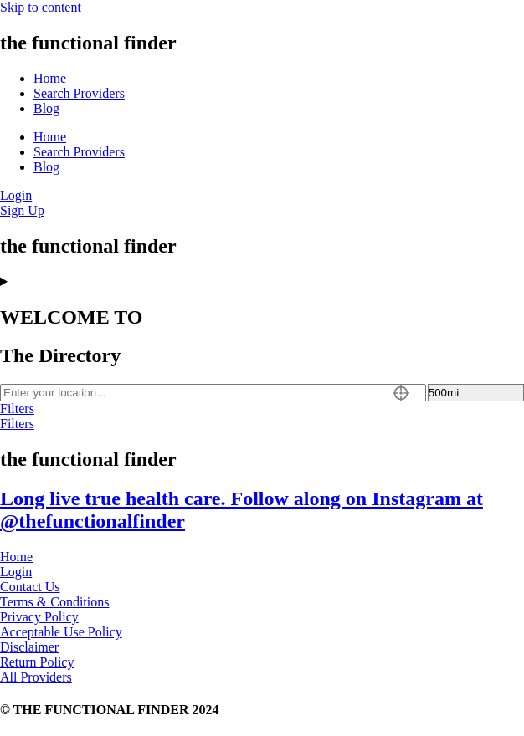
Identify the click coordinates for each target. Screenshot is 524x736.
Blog (46, 108)
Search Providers (79, 93)
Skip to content (40, 7)
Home (49, 78)
